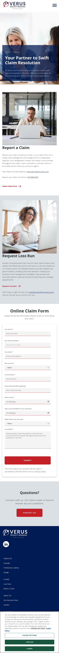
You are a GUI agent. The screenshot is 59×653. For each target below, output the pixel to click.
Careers (6, 605)
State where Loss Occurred (14, 419)
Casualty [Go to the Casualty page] (7, 563)
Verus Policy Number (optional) (15, 386)
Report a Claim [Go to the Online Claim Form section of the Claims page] (9, 589)
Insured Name (9, 375)
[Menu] (55, 5)
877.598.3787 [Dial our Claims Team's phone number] (32, 177)
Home (7, 52)
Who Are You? (9, 363)
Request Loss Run (9, 286)
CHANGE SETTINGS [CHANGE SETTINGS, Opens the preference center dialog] (29, 635)
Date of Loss (9, 397)
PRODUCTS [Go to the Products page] (8, 558)
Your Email (8, 352)
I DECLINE (29, 642)
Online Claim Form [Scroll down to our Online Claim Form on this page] (9, 186)
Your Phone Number (11, 340)
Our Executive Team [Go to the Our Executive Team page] (11, 600)
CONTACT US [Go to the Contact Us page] (29, 513)
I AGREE (29, 649)
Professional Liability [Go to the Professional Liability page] (11, 568)
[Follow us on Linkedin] (5, 544)
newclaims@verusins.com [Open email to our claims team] (37, 172)
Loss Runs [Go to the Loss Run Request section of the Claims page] (7, 584)
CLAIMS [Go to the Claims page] (6, 579)
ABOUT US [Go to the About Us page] (7, 595)
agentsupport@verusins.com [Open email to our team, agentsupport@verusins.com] (41, 292)
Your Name (8, 329)
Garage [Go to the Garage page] (6, 572)
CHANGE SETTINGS (38, 628)
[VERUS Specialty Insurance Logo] (14, 5)
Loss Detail (8, 429)
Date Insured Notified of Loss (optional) (18, 409)
